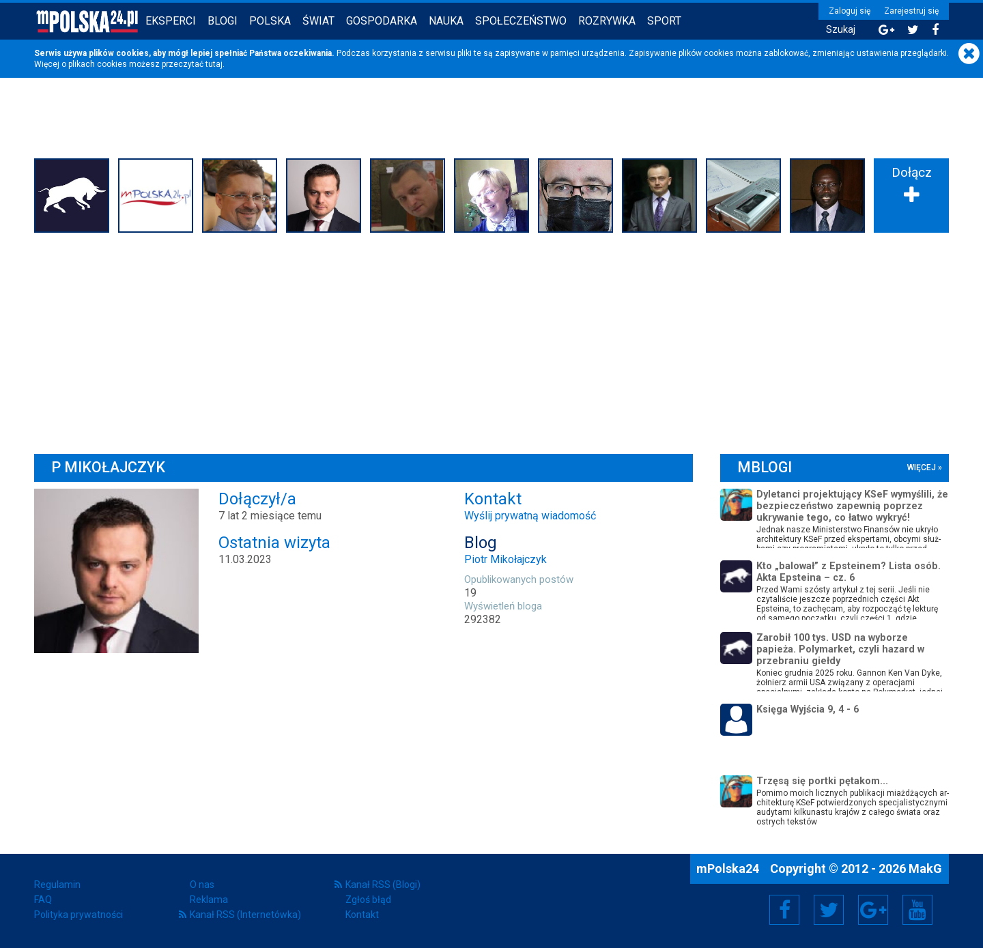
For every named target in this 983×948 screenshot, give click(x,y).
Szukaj (840, 29)
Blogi (223, 20)
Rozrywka (607, 20)
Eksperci (170, 20)
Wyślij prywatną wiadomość (530, 515)
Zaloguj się (849, 11)
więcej (921, 467)
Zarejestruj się (911, 11)
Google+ (873, 910)
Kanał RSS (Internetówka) (245, 914)
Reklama (209, 899)
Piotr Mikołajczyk (505, 559)
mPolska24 (729, 868)
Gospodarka (381, 20)
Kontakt (362, 914)
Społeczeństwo (521, 20)
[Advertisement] (491, 339)
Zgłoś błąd (368, 899)
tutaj (214, 64)
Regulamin (57, 884)
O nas (202, 884)
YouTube (917, 910)
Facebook (784, 910)
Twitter (828, 910)
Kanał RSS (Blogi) (383, 884)
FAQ (43, 899)
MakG (925, 868)
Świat (318, 20)
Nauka (446, 20)
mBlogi (764, 467)
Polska (270, 20)
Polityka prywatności (78, 914)
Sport (664, 20)
